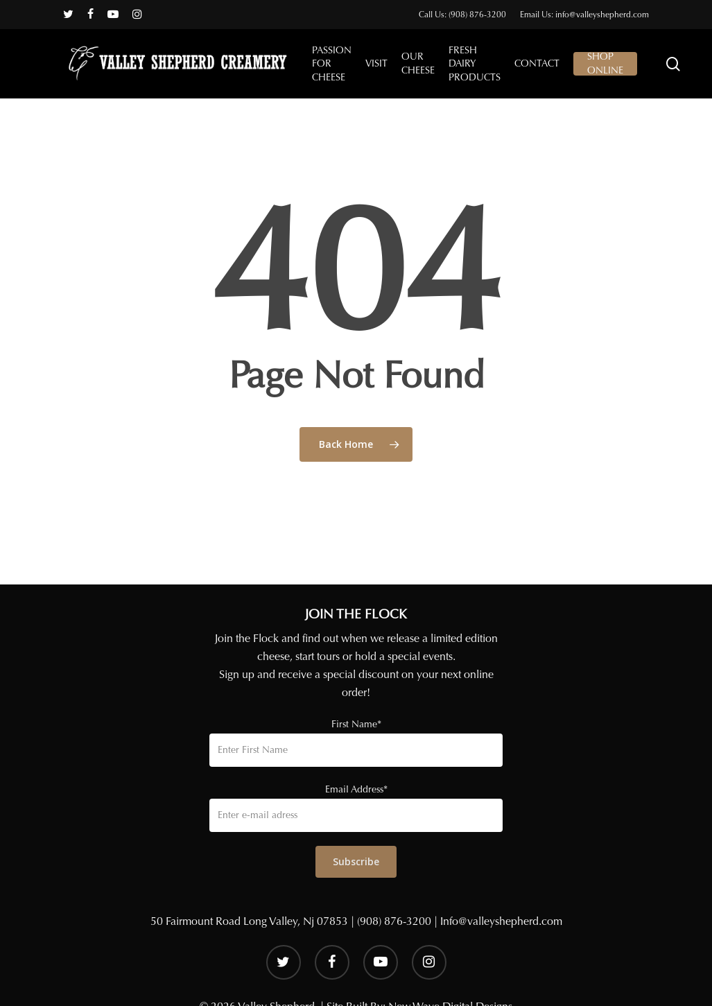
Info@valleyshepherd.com (501, 921)
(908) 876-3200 (394, 921)
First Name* (356, 724)
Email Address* (356, 789)
